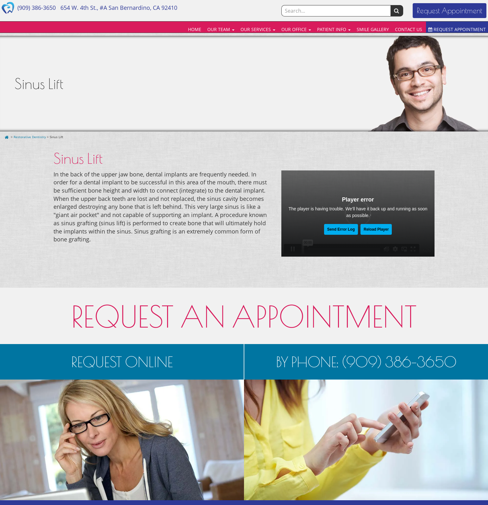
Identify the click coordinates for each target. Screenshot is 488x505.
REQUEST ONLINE (122, 361)
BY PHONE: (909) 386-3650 (366, 361)
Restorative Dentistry (30, 137)
